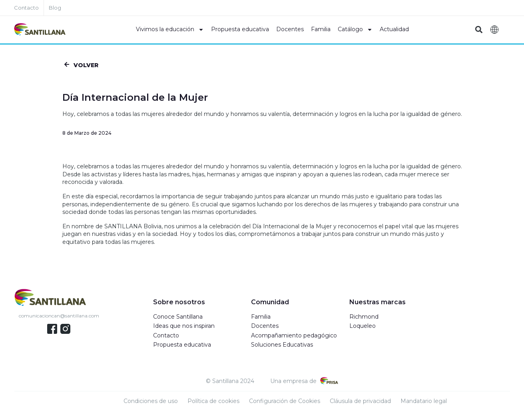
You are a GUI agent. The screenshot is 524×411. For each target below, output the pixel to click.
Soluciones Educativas (282, 344)
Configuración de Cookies (284, 401)
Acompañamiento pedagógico (294, 335)
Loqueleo (362, 325)
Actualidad (394, 29)
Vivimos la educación (170, 29)
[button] (479, 29)
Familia (321, 29)
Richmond (364, 316)
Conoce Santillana (178, 316)
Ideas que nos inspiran (184, 325)
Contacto (166, 335)
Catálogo (355, 29)
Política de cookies (213, 401)
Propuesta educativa (240, 29)
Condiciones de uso (151, 401)
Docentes (290, 29)
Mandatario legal (423, 401)
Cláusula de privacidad (360, 401)
